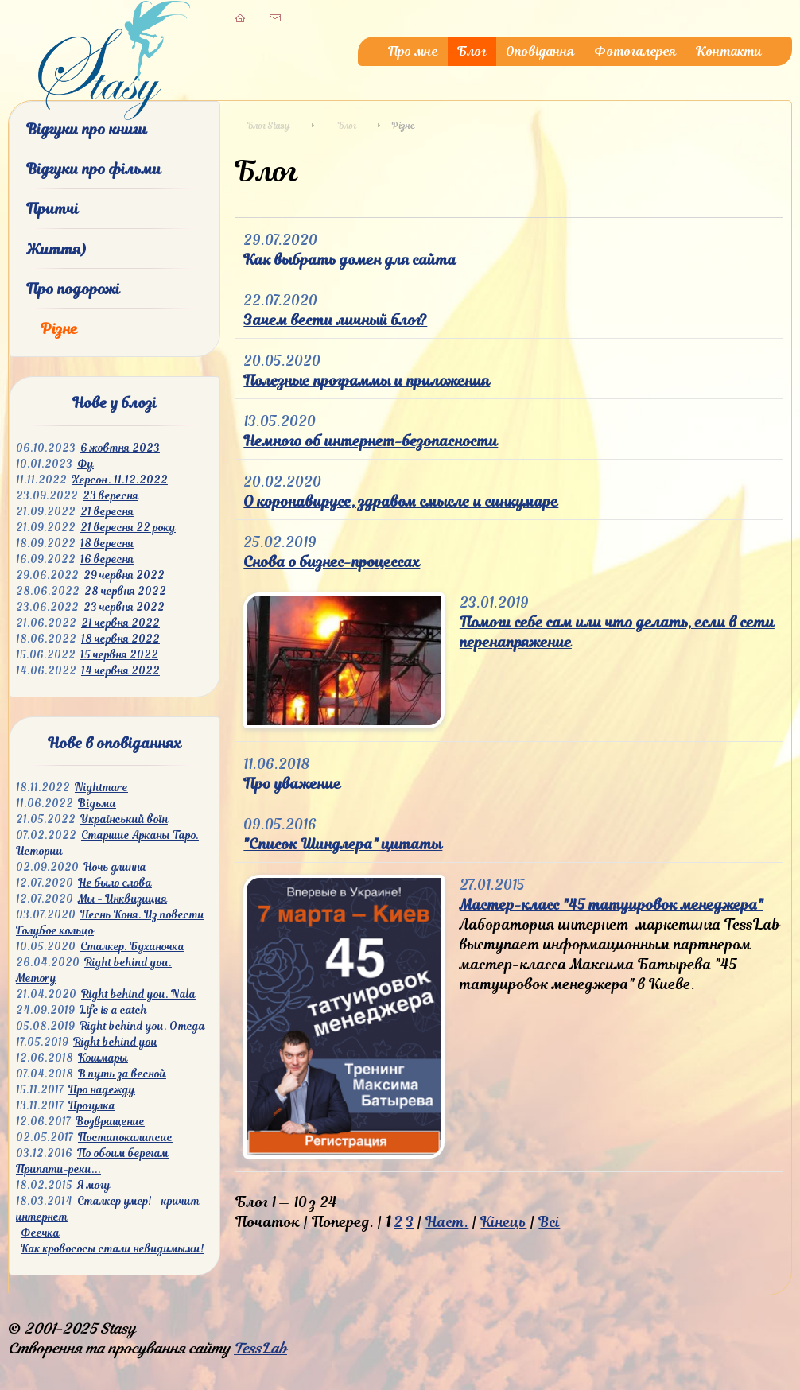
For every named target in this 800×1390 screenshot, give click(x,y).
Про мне (413, 51)
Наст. (446, 1222)
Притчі (52, 209)
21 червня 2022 (120, 623)
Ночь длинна (114, 867)
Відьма (97, 803)
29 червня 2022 (124, 575)
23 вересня (110, 495)
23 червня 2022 (124, 607)
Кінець (503, 1222)
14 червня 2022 (120, 670)
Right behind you (115, 1042)
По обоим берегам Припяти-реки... (92, 1161)
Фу (85, 464)
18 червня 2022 (120, 638)
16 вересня (107, 559)
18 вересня (107, 543)
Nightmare (101, 787)
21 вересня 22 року (128, 527)
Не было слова (115, 883)
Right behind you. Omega (142, 1026)
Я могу (94, 1185)
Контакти (729, 51)
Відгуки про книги (86, 129)
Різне (59, 329)
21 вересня (107, 511)
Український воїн (124, 819)
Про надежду (101, 1089)
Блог (472, 51)
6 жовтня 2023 (120, 448)
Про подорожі (73, 289)
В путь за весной (122, 1073)
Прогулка (91, 1105)
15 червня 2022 (119, 654)
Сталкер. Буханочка (132, 946)
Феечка (40, 1233)
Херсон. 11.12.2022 (120, 479)
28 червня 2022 (125, 591)
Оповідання (540, 51)
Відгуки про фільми (93, 169)
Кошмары (103, 1058)
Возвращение (110, 1121)
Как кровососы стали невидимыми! (112, 1248)
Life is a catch (113, 1010)
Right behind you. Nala (138, 994)
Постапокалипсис (125, 1137)
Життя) (56, 249)
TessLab (260, 1348)
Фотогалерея (635, 51)
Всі (549, 1222)
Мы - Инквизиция (122, 899)
